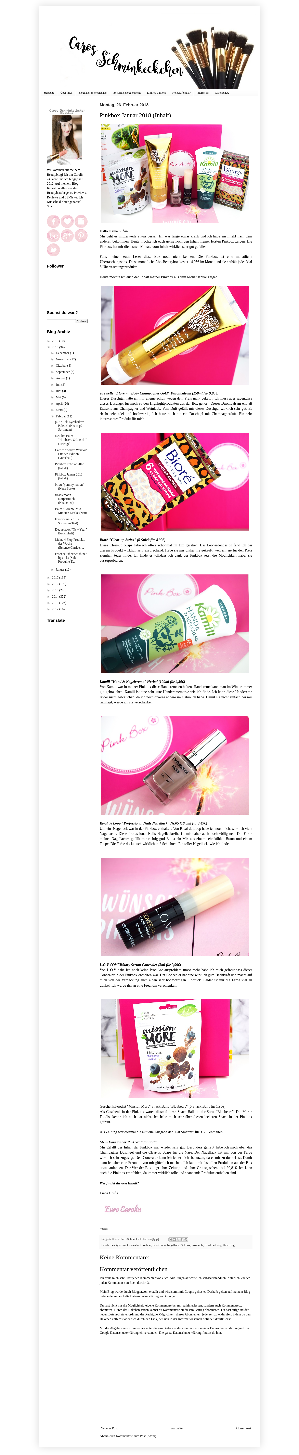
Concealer (133, 1245)
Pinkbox (210, 257)
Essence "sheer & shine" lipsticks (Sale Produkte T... (71, 557)
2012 (55, 609)
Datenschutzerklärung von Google (152, 1296)
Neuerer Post (109, 1428)
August (61, 378)
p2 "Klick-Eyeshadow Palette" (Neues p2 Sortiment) (69, 425)
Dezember (63, 353)
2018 (55, 347)
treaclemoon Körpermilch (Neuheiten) (65, 498)
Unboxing (229, 1245)
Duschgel (145, 1245)
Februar (61, 416)
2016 (55, 584)
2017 (55, 577)
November (63, 359)
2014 (55, 596)
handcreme (159, 1245)
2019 (55, 341)
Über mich (66, 92)
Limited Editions (156, 92)
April (60, 403)
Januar (60, 569)
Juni (59, 391)
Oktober (61, 365)
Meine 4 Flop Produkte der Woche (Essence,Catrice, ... (70, 543)
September (63, 372)
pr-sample (197, 1245)
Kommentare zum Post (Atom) (136, 1436)
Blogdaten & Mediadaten (93, 92)
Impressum (203, 92)
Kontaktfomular (181, 92)
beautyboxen (118, 1245)
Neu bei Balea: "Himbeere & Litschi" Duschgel (71, 439)
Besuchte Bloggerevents (127, 92)
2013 (55, 603)
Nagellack (173, 1245)
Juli (58, 384)
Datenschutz (222, 92)
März (60, 410)
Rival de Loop (213, 1245)
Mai (59, 397)
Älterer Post (243, 1428)
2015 (55, 590)
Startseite (49, 92)
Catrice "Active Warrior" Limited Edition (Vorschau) (71, 453)
